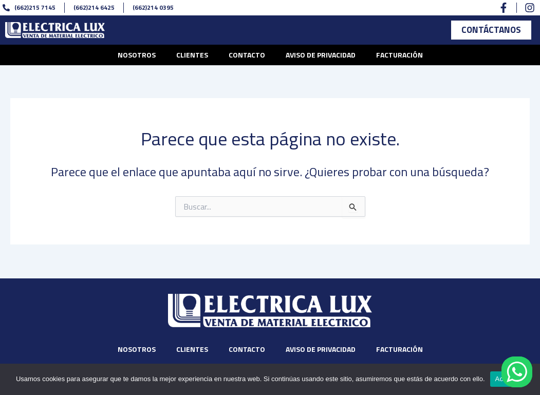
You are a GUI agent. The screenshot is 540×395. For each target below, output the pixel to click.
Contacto (247, 56)
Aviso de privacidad (321, 56)
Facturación (399, 56)
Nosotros (137, 56)
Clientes (192, 56)
